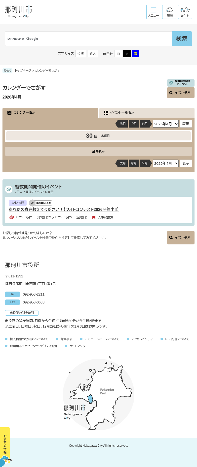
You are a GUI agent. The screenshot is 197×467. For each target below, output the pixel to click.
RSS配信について (177, 339)
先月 (123, 124)
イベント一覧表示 (122, 112)
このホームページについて (102, 339)
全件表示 (98, 151)
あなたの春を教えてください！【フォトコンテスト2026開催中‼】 (64, 209)
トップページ (23, 70)
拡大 (92, 54)
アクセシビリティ (142, 339)
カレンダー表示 (24, 112)
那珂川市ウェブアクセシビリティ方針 (33, 346)
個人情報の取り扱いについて (29, 339)
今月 (134, 124)
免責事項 (67, 339)
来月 (145, 124)
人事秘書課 (105, 217)
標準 (81, 54)
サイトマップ (77, 346)
